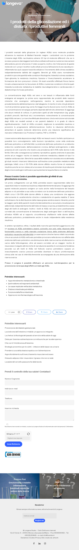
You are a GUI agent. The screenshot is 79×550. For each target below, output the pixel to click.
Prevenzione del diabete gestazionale (20, 328)
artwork (55, 538)
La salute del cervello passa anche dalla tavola (23, 362)
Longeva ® (30, 32)
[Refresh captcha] (28, 435)
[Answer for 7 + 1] (18, 438)
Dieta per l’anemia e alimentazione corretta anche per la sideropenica (33, 339)
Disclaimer (24, 538)
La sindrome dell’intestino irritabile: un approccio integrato (29, 332)
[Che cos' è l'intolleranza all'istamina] (59, 486)
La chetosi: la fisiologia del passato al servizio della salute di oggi (30, 335)
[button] (76, 3)
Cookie (31, 538)
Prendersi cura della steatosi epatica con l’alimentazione (28, 350)
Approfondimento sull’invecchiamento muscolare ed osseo (29, 354)
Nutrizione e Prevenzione (39, 15)
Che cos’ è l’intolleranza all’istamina (19, 343)
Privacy (38, 538)
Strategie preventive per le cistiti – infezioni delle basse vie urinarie (32, 347)
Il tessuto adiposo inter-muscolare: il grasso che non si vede (29, 358)
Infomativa (70, 426)
